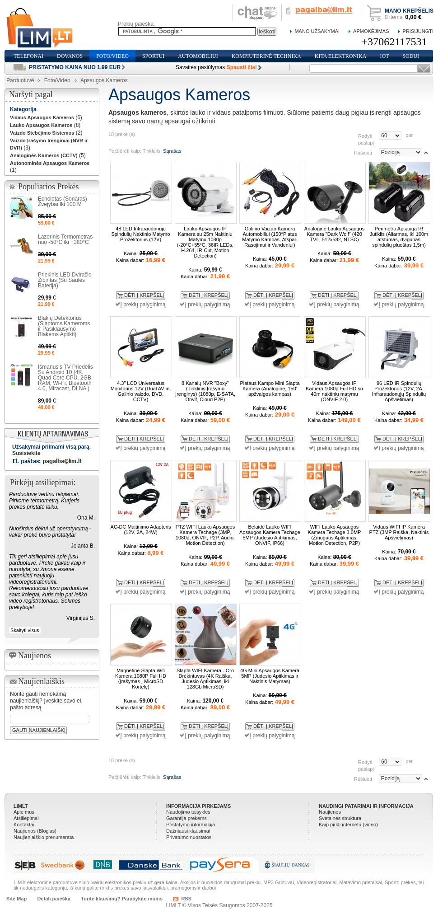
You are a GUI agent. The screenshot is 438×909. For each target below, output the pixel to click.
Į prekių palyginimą (142, 304)
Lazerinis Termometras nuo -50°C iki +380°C (65, 239)
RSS (186, 898)
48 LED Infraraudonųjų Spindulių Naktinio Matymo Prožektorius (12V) (140, 234)
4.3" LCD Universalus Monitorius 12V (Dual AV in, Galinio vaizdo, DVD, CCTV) (141, 391)
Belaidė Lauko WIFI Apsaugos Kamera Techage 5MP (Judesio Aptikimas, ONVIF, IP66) (269, 535)
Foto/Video (57, 80)
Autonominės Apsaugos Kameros (49, 163)
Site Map (16, 898)
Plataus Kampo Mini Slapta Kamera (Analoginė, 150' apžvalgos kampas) (269, 388)
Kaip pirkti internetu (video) (348, 824)
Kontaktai (24, 824)
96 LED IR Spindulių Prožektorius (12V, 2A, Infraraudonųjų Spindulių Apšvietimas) (399, 391)
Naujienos (330, 812)
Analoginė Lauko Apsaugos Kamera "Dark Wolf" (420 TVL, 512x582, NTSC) (334, 234)
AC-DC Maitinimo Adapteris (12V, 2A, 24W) (141, 529)
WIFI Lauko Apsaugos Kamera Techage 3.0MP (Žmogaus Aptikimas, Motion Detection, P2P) (334, 535)
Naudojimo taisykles (188, 812)
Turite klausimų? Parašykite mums (122, 898)
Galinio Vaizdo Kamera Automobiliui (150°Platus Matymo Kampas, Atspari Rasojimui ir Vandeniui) (269, 237)
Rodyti (365, 135)
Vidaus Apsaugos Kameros (42, 117)
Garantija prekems (186, 818)
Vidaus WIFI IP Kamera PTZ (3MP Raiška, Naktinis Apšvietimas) (399, 532)
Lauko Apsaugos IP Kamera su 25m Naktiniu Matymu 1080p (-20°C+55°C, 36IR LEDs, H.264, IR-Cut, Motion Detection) (205, 242)
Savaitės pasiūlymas (216, 67)
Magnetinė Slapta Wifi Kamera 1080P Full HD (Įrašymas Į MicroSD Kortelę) (140, 678)
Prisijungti (418, 31)
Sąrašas (172, 151)
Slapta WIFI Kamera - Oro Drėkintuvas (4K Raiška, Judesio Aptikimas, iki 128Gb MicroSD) (205, 678)
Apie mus (24, 812)
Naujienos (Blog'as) (35, 831)
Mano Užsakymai (317, 31)
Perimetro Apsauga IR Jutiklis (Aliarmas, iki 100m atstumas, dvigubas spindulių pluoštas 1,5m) (399, 237)
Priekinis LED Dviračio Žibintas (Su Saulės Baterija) (65, 280)
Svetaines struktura (340, 818)
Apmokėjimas (371, 31)
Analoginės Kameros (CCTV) (44, 155)
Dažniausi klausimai (188, 831)
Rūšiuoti (363, 152)
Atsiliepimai (26, 818)
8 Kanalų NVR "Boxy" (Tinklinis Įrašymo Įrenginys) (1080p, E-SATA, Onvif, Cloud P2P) (205, 391)
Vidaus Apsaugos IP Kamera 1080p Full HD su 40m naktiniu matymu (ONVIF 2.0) (334, 391)
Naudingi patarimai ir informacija (366, 806)
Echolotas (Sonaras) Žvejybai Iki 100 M (62, 201)
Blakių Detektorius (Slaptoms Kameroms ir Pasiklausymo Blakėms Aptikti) (64, 326)
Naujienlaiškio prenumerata (44, 837)
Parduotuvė (20, 80)
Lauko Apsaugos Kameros (41, 125)
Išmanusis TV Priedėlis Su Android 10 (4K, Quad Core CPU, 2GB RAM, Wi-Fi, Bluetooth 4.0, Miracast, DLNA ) (65, 378)
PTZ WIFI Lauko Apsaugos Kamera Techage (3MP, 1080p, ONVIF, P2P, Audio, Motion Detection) (205, 535)
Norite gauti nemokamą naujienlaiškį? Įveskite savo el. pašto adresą (46, 701)
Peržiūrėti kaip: (124, 151)
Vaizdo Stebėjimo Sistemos (42, 133)
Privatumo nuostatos (188, 837)
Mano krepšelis (409, 11)
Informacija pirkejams (198, 806)
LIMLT (21, 806)
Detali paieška (53, 898)
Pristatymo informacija (190, 824)
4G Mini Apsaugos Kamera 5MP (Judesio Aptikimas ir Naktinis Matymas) (269, 676)
